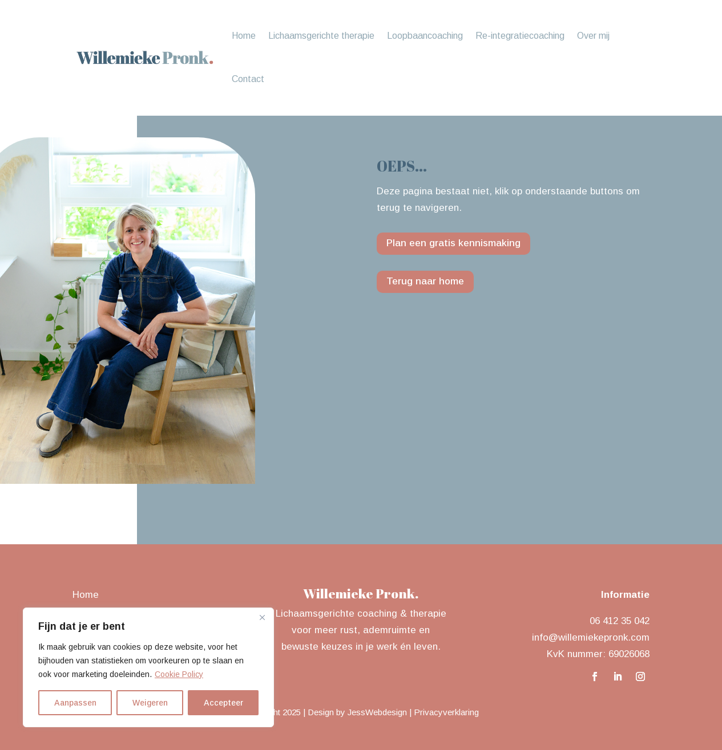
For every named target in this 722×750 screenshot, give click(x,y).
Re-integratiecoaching (519, 35)
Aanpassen (75, 702)
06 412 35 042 (620, 621)
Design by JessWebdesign (357, 712)
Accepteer (223, 702)
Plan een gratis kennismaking (453, 243)
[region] (148, 667)
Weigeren (150, 702)
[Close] (262, 617)
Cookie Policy (179, 674)
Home (244, 35)
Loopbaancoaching (425, 35)
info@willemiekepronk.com (591, 637)
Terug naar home (425, 281)
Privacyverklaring (446, 712)
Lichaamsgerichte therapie (321, 35)
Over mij (593, 35)
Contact (248, 79)
